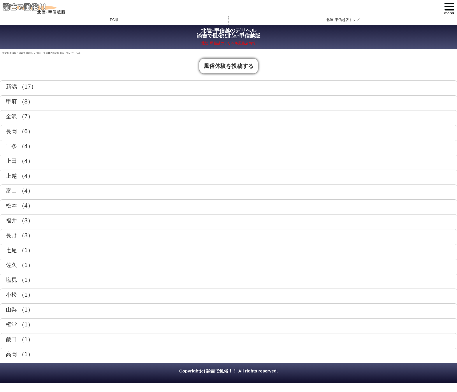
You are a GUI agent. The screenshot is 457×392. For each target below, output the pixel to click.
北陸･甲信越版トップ (342, 20)
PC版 (114, 20)
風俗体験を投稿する (229, 66)
